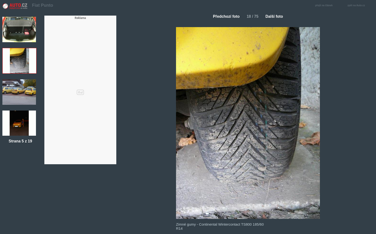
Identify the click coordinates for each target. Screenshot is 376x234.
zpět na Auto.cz (358, 5)
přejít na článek (325, 5)
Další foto (276, 16)
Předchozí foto (224, 16)
